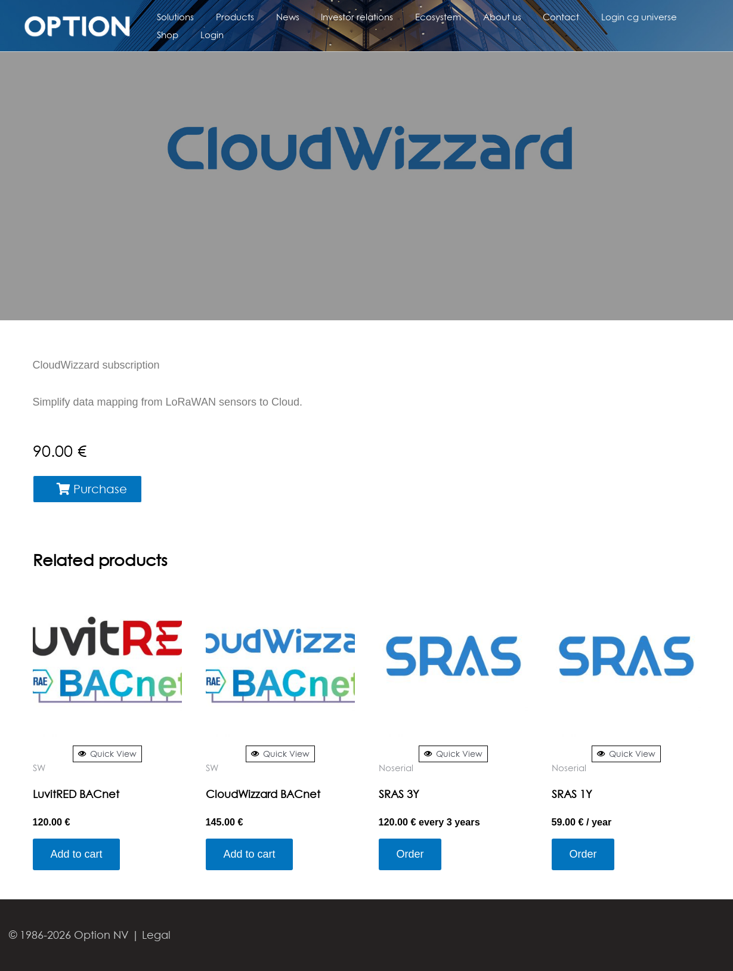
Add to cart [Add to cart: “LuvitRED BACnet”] (77, 854)
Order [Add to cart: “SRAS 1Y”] (583, 854)
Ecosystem (420, 16)
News (277, 16)
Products (229, 16)
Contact (535, 16)
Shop (675, 16)
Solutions (173, 16)
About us (480, 16)
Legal (156, 935)
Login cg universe (609, 16)
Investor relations (343, 16)
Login (166, 34)
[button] (87, 489)
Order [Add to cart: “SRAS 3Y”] (410, 854)
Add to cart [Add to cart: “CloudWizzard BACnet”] (250, 854)
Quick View (107, 754)
